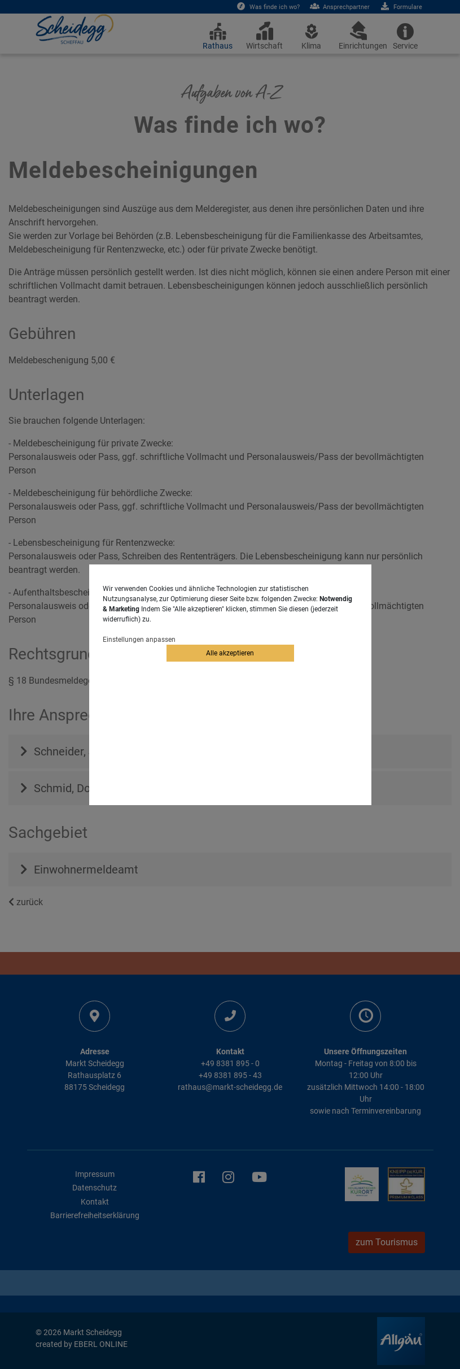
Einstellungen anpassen (139, 640)
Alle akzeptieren (230, 653)
